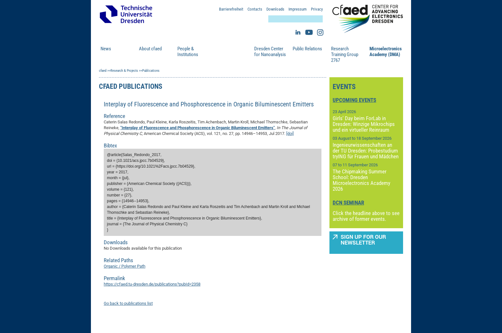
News (106, 49)
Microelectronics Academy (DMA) (385, 51)
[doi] (290, 133)
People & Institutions (187, 51)
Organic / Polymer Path (124, 266)
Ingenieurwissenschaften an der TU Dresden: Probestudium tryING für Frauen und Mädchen (366, 151)
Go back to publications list (128, 303)
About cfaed (150, 49)
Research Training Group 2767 (344, 54)
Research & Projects (226, 51)
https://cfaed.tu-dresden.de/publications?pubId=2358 (152, 284)
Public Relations (307, 49)
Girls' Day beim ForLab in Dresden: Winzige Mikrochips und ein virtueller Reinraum (364, 124)
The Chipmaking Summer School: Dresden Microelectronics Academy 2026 (361, 180)
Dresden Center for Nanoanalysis (270, 51)
